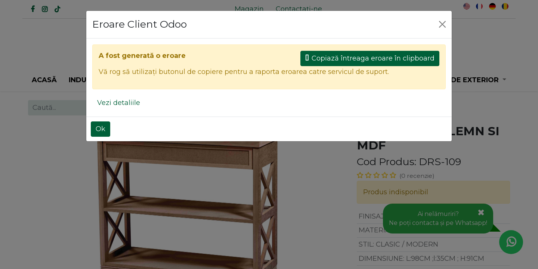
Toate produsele (302, 107)
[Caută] (216, 55)
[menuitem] (249, 9)
